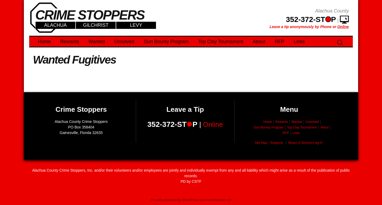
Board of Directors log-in (305, 143)
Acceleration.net (219, 200)
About (259, 41)
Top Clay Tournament (220, 41)
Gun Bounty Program (166, 41)
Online (213, 124)
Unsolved (124, 41)
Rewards (69, 41)
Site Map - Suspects (269, 143)
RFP (279, 41)
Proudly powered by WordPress (175, 200)
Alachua (55, 25)
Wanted (97, 41)
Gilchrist (95, 25)
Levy (136, 25)
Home (44, 41)
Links (299, 41)
